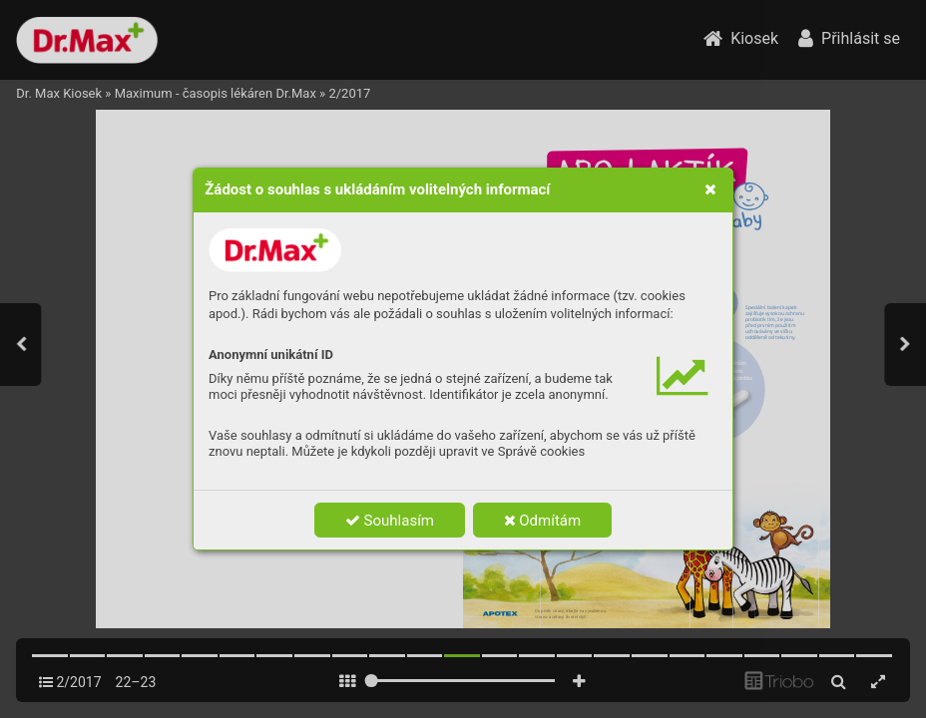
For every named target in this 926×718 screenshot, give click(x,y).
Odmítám (543, 521)
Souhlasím (389, 521)
